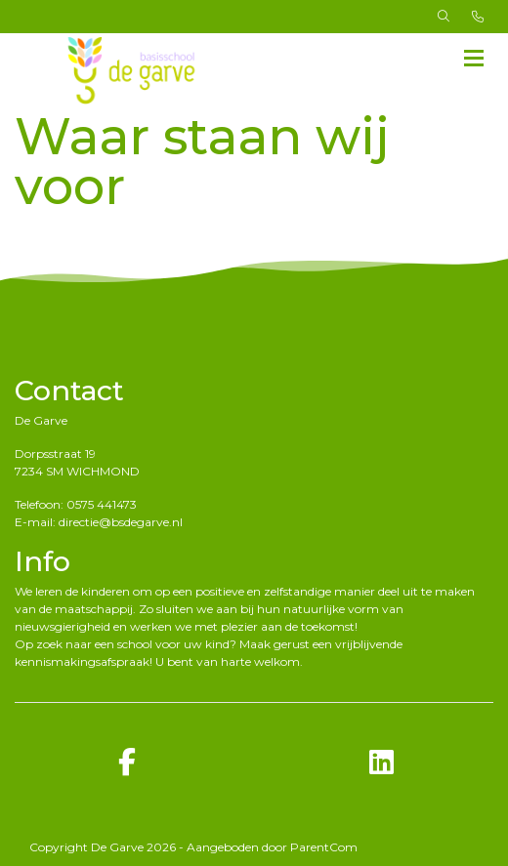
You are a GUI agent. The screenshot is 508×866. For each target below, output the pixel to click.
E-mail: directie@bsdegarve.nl (99, 522)
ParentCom (324, 847)
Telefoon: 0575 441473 (76, 504)
